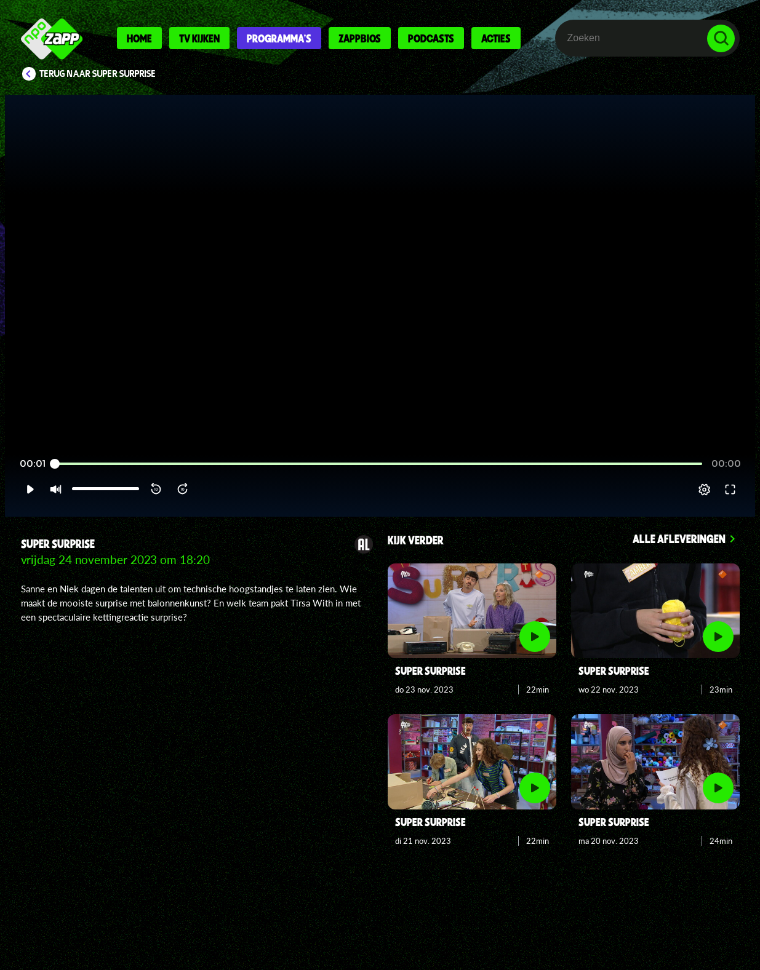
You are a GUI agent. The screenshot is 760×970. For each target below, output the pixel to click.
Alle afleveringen (679, 538)
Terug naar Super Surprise (97, 73)
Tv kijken (199, 38)
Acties (496, 38)
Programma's (279, 38)
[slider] (378, 464)
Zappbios (359, 38)
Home (139, 38)
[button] (30, 489)
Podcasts (431, 38)
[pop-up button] (704, 489)
